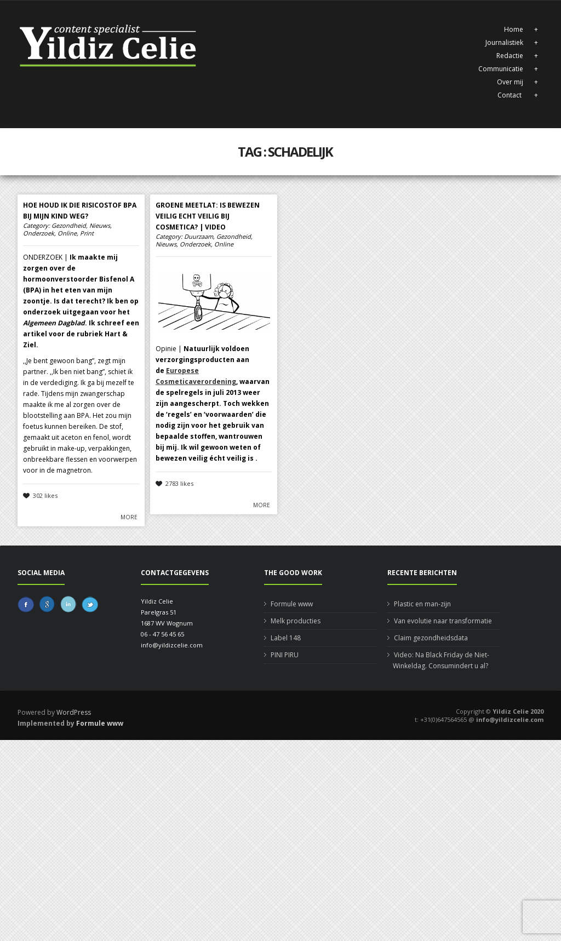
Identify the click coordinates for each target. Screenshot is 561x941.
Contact (510, 95)
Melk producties (295, 621)
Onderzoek (38, 233)
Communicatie (500, 68)
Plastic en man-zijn (422, 604)
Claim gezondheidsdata (431, 637)
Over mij (510, 82)
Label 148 (286, 637)
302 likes (45, 495)
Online (67, 233)
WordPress (73, 712)
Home (513, 29)
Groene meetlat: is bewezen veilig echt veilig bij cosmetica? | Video (208, 216)
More (129, 517)
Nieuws (99, 225)
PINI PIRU (285, 654)
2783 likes (179, 483)
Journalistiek (504, 42)
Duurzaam (198, 236)
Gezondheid (68, 225)
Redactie (509, 55)
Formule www (292, 604)
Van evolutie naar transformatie (443, 621)
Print (87, 233)
